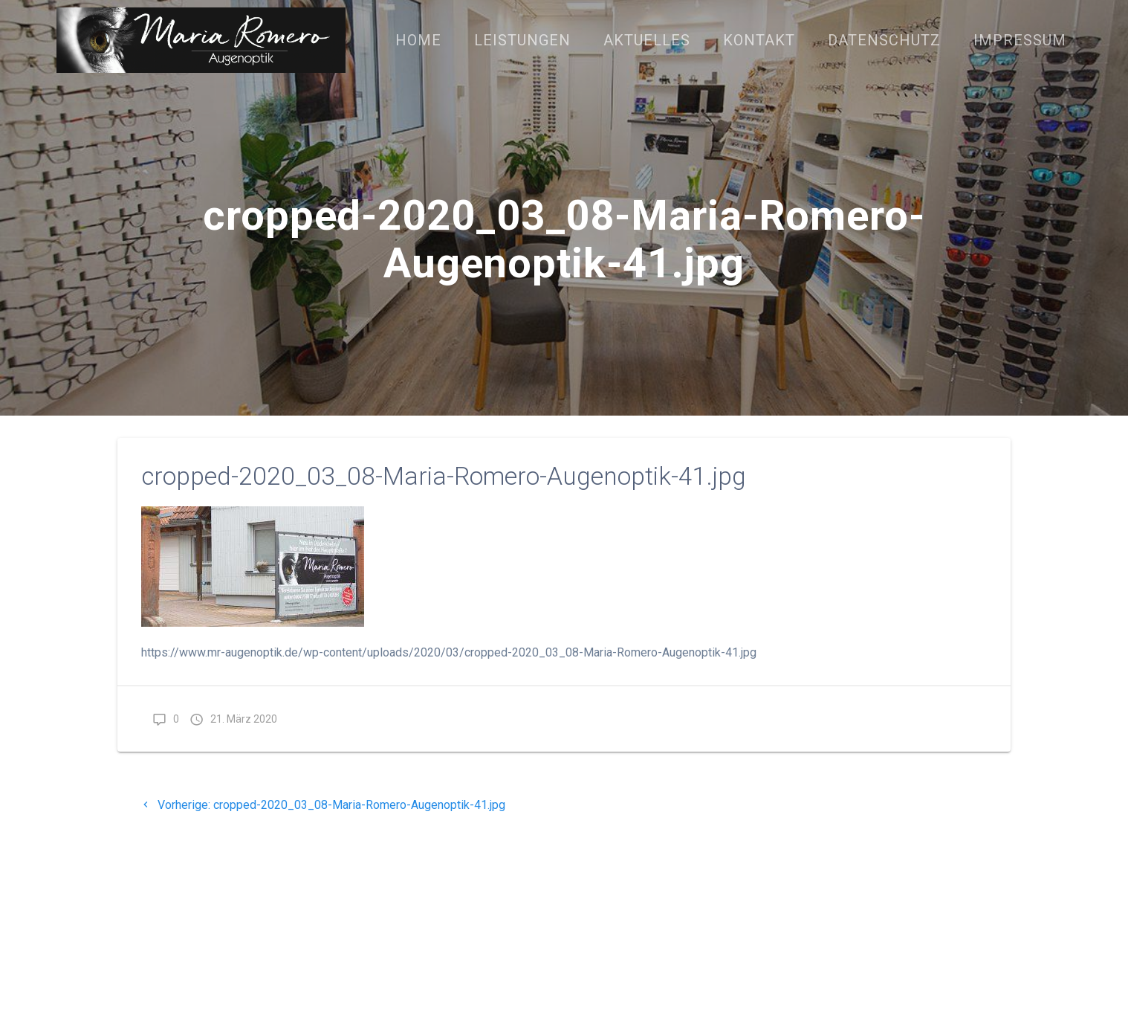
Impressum (1019, 40)
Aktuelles (646, 40)
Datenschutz (884, 40)
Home (418, 40)
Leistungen (522, 40)
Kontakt (759, 40)
